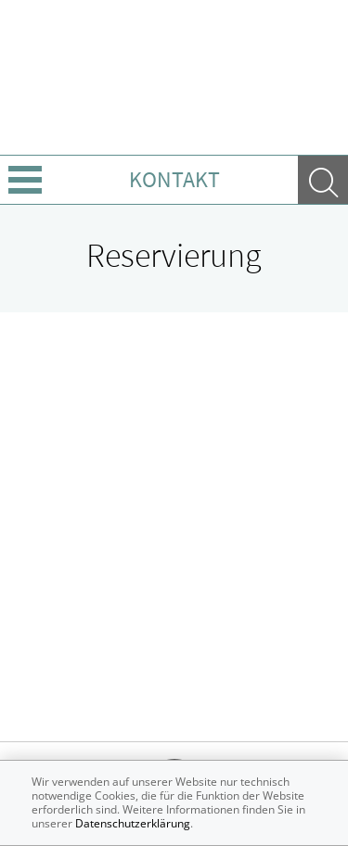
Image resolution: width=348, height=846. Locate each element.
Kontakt (174, 179)
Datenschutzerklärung (132, 823)
